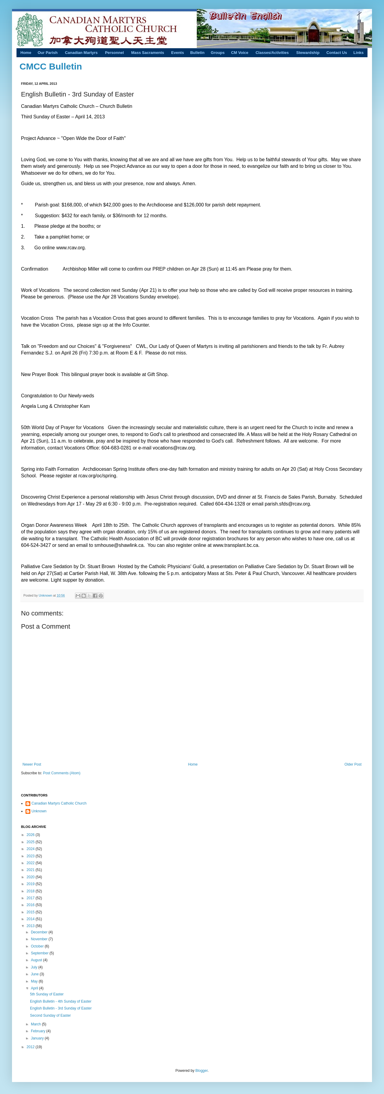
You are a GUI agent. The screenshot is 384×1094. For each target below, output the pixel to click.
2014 (31, 919)
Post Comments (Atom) (61, 773)
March (36, 1024)
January (38, 1038)
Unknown (46, 595)
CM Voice (239, 52)
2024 (31, 849)
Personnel (114, 52)
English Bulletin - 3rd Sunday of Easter (61, 1008)
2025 (31, 842)
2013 (31, 926)
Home (25, 52)
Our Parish (47, 52)
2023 (31, 856)
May (35, 981)
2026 (31, 835)
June (35, 974)
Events (177, 52)
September (40, 953)
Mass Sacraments (147, 52)
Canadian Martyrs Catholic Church (59, 803)
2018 (31, 891)
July (34, 967)
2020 (31, 877)
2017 (31, 898)
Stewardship (308, 52)
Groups (218, 52)
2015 (31, 912)
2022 (31, 863)
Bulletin (197, 52)
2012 (31, 1047)
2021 (31, 870)
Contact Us (336, 52)
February (38, 1031)
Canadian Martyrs (81, 52)
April (35, 988)
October (38, 946)
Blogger (201, 1071)
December (40, 932)
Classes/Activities (272, 52)
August (37, 960)
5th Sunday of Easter (47, 994)
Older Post (353, 764)
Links (358, 52)
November (40, 939)
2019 (31, 884)
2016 (31, 905)
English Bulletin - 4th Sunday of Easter (61, 1001)
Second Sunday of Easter (50, 1015)
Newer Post (31, 764)
